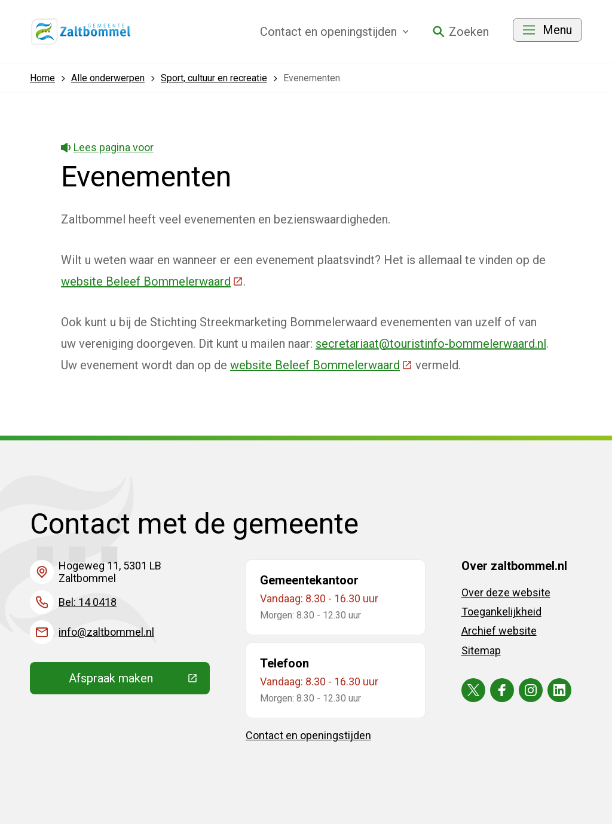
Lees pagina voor (107, 147)
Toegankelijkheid (501, 611)
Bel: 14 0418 (88, 602)
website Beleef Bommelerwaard (152, 281)
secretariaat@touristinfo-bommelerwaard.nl (431, 343)
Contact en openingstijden (308, 735)
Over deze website (505, 592)
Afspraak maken (139, 681)
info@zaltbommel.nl (106, 632)
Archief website (499, 630)
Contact (334, 31)
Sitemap (481, 650)
